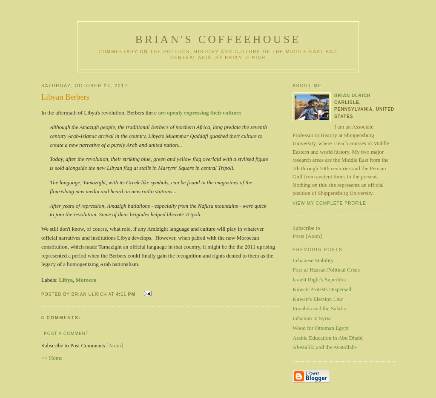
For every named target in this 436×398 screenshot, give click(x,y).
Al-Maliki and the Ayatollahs (325, 347)
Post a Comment (66, 333)
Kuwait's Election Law (318, 299)
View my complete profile (329, 203)
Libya (66, 280)
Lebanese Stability (313, 260)
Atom (114, 345)
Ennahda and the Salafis (319, 308)
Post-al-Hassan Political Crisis (326, 269)
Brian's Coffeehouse (218, 39)
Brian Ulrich (352, 95)
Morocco (86, 280)
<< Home (52, 358)
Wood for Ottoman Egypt (321, 328)
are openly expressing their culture (199, 112)
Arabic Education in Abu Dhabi (328, 338)
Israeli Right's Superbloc (320, 279)
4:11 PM (126, 294)
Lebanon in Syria (312, 318)
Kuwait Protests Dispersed (322, 289)
